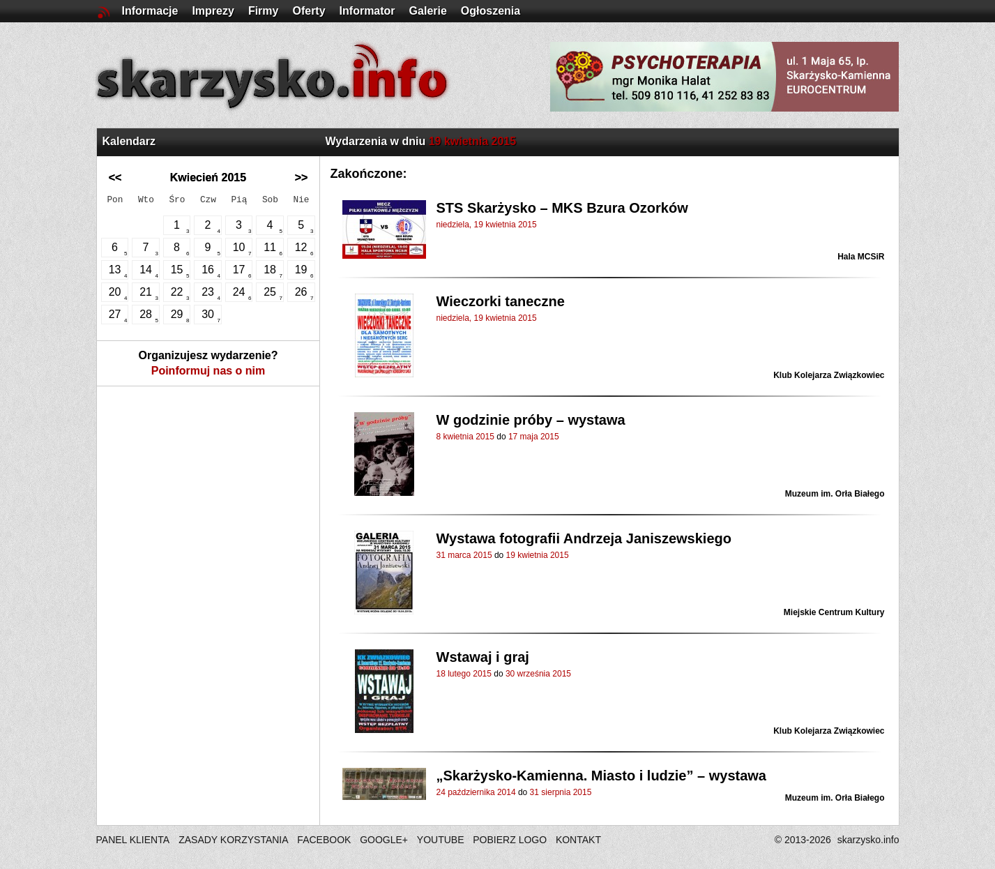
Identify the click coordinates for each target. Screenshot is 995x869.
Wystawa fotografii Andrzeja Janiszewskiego (583, 538)
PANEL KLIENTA (134, 839)
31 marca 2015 (464, 555)
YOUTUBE (440, 839)
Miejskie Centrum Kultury (834, 612)
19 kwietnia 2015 (537, 555)
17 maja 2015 (533, 436)
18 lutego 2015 (464, 674)
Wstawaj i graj (482, 657)
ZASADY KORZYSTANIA (233, 839)
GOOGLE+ (384, 839)
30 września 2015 (538, 674)
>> (301, 177)
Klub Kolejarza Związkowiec (828, 375)
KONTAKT (578, 839)
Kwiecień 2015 (208, 177)
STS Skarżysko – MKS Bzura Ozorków (562, 208)
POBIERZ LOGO (510, 839)
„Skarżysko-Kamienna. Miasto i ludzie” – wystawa (601, 775)
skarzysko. (868, 839)
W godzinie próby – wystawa (530, 420)
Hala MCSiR (860, 257)
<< (115, 177)
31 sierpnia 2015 (561, 792)
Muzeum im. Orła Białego (835, 494)
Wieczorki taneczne (500, 301)
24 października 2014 (476, 792)
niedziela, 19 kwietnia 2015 (486, 224)
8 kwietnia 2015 (465, 436)
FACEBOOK (324, 839)
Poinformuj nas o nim (208, 371)
